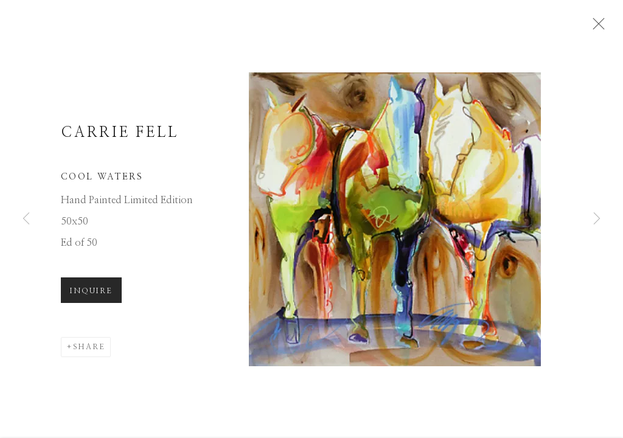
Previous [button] (26, 219)
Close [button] (596, 27)
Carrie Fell (120, 136)
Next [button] (597, 219)
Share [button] (89, 351)
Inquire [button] (91, 295)
